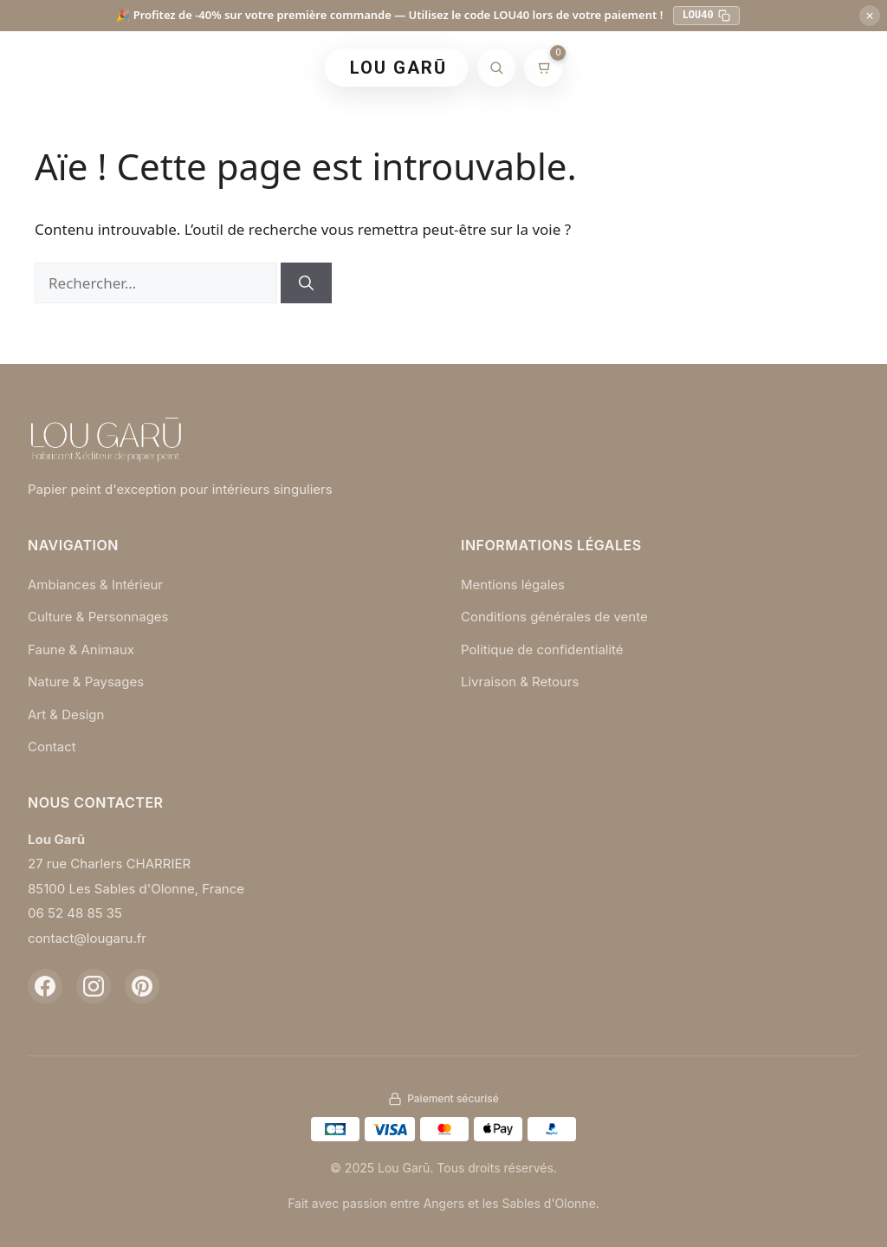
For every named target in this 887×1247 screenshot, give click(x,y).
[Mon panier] (543, 68)
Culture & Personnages (98, 616)
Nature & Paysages (86, 681)
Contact (52, 746)
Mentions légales (513, 584)
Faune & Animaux (81, 649)
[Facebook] (45, 986)
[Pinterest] (142, 986)
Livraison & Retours (520, 681)
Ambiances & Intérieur (95, 584)
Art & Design (66, 714)
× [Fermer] (869, 15)
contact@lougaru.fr (87, 938)
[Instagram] (93, 986)
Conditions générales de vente (554, 616)
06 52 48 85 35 (75, 913)
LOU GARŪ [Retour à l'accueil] (398, 67)
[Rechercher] (496, 68)
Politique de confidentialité (542, 649)
